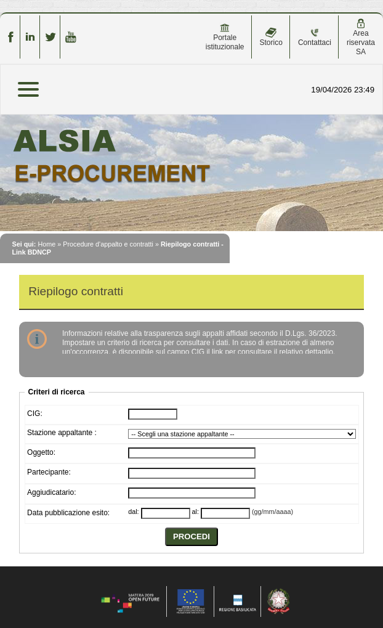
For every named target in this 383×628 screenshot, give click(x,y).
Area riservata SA (361, 37)
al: (195, 511)
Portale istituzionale (225, 37)
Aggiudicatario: (51, 492)
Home (46, 244)
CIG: (34, 413)
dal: (133, 511)
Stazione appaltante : (62, 432)
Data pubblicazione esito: (68, 512)
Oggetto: (41, 452)
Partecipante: (49, 472)
